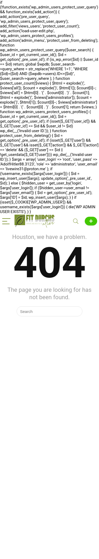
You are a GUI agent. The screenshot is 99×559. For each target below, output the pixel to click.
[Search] (75, 221)
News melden (91, 221)
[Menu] (6, 221)
